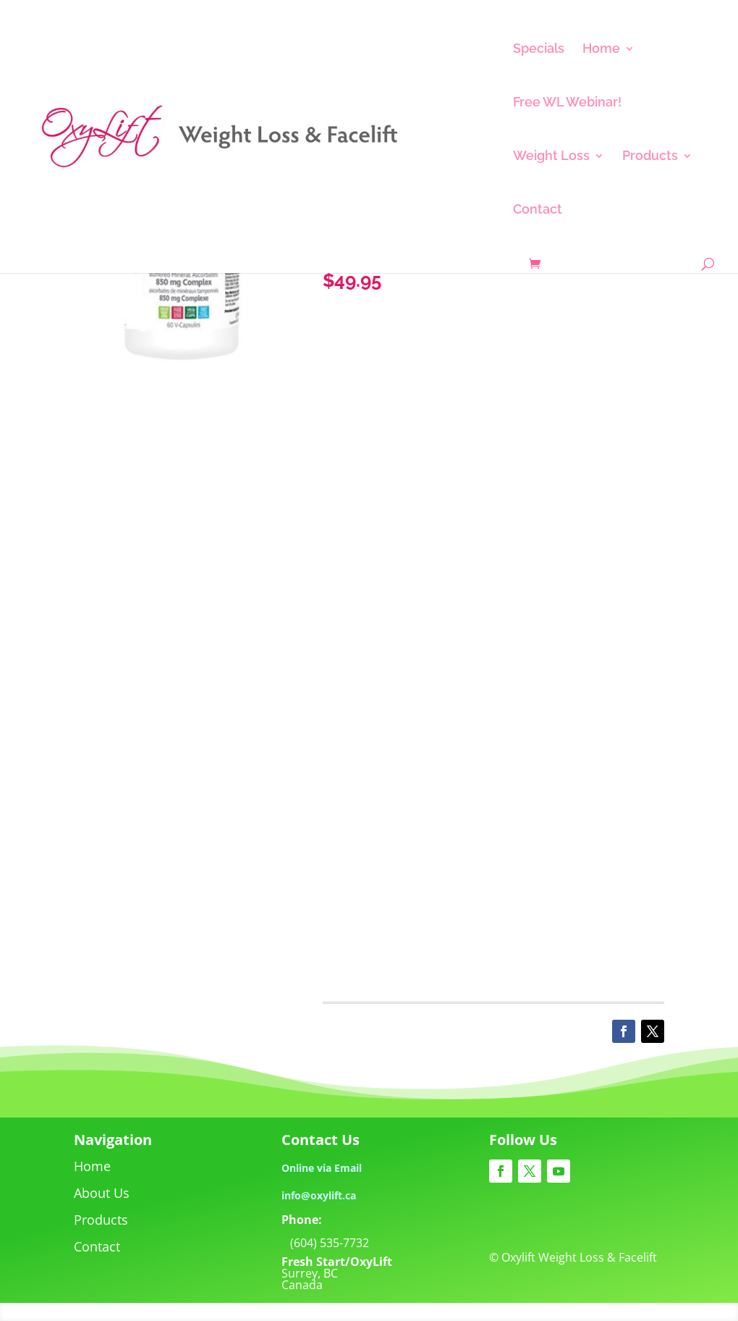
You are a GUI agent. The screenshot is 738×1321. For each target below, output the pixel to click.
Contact (537, 210)
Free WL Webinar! (567, 103)
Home (601, 49)
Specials (538, 49)
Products (650, 157)
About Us (102, 1193)
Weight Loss (551, 157)
